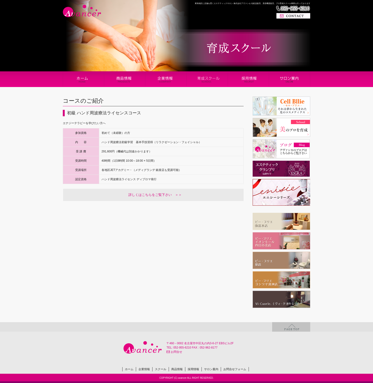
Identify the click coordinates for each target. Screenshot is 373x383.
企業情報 (144, 369)
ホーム (129, 369)
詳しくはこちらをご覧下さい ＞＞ (155, 195)
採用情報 (193, 369)
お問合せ (176, 352)
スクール (160, 369)
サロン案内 (211, 369)
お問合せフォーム (234, 369)
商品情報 (177, 369)
